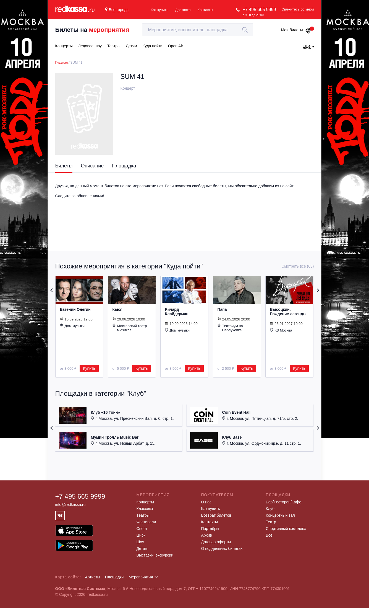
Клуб (270, 508)
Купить (89, 368)
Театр (271, 522)
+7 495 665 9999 (259, 9)
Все (269, 535)
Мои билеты (296, 30)
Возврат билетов (216, 515)
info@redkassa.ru (70, 504)
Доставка (183, 10)
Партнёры (210, 528)
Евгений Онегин (75, 309)
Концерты (145, 502)
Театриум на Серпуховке (230, 328)
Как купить (159, 10)
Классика (145, 508)
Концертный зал (280, 515)
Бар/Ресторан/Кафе (284, 502)
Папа (222, 309)
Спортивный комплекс (286, 528)
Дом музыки (72, 326)
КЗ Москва (281, 330)
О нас (206, 502)
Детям (142, 548)
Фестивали (146, 522)
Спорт (142, 528)
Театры (143, 515)
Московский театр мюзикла (129, 328)
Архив (206, 535)
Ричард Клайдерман (177, 311)
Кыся (117, 309)
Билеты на (92, 29)
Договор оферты (216, 542)
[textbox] (197, 30)
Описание (92, 166)
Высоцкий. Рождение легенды (288, 311)
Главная (61, 62)
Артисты (92, 577)
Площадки (114, 577)
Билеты (64, 166)
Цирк (141, 535)
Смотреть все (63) (297, 266)
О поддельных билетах (222, 548)
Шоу (140, 542)
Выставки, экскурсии (155, 555)
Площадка (124, 166)
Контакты (205, 10)
